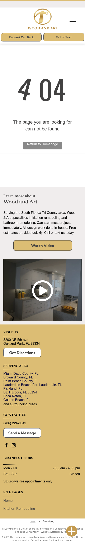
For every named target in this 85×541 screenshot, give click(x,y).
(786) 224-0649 (14, 423)
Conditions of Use (64, 528)
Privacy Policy (9, 528)
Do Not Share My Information (36, 528)
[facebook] (6, 446)
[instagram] (14, 446)
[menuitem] (41, 501)
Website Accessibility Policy (55, 531)
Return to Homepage (42, 144)
